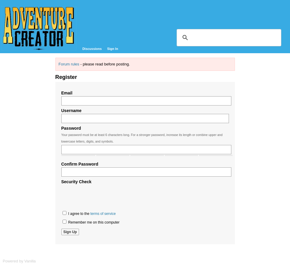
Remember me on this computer (91, 222)
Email (66, 93)
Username (71, 110)
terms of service (103, 214)
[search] (228, 37)
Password (71, 128)
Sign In (112, 49)
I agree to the (89, 213)
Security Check (76, 181)
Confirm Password (79, 164)
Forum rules (69, 64)
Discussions (92, 49)
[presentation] (106, 196)
